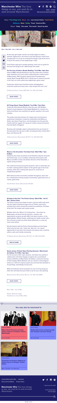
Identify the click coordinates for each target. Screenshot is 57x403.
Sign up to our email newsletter (46, 12)
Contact (53, 9)
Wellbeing (16, 23)
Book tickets (14, 96)
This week (24, 26)
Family (27, 23)
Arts (28, 20)
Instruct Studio (52, 389)
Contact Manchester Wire (8, 379)
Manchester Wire (11, 6)
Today (18, 26)
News (22, 23)
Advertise (21, 379)
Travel (33, 23)
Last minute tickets (37, 20)
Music (24, 20)
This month (33, 26)
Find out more (14, 242)
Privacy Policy (20, 381)
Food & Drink (49, 20)
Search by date (43, 26)
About (48, 9)
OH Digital (53, 391)
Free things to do (15, 20)
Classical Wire (40, 23)
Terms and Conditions (7, 381)
